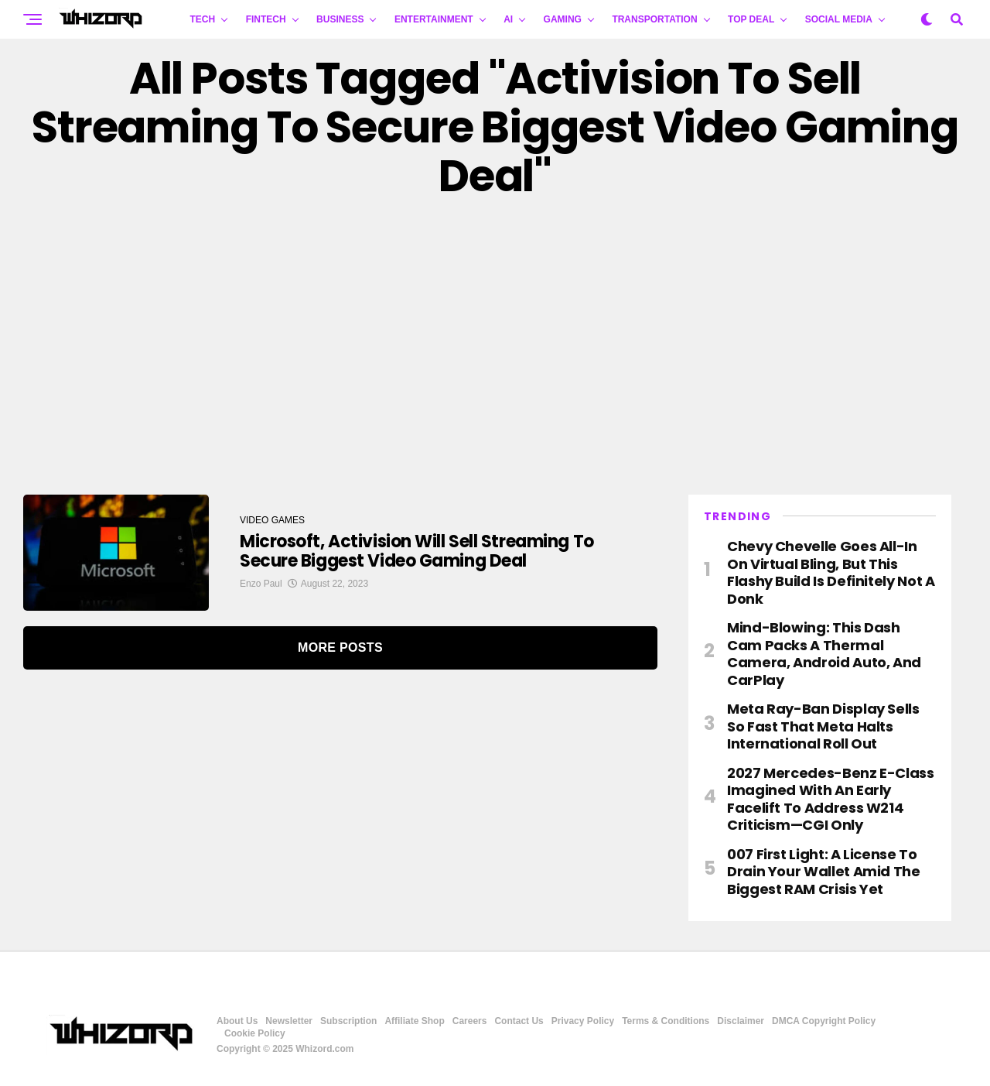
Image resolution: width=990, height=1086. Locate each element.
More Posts (340, 647)
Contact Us (518, 1021)
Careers (469, 1021)
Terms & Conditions (665, 1021)
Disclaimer (740, 1021)
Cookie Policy (254, 1033)
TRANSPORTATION (654, 19)
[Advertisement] (495, 347)
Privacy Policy (582, 1021)
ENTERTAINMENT (433, 19)
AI (508, 19)
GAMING (563, 19)
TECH (203, 19)
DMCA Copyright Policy (824, 1021)
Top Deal (751, 19)
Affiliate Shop (414, 1021)
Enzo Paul (261, 583)
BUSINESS (340, 19)
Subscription (348, 1021)
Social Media (838, 19)
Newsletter (288, 1021)
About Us (237, 1021)
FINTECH (266, 19)
